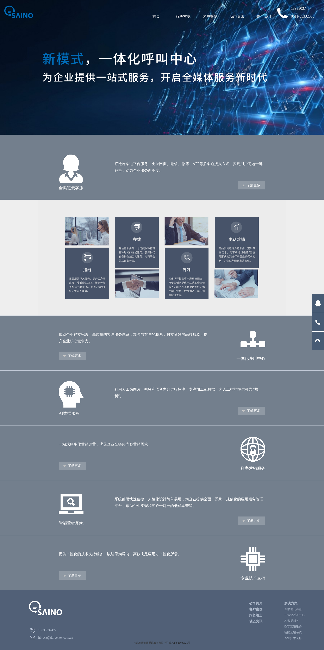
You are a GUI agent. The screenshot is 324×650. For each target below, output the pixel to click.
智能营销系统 (293, 632)
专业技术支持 (293, 638)
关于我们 (263, 16)
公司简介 (255, 603)
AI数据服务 (291, 620)
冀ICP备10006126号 (179, 642)
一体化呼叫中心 (294, 615)
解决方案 (183, 16)
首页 (156, 16)
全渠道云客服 (293, 609)
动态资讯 (236, 16)
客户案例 (209, 16)
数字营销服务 (293, 626)
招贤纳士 (255, 615)
